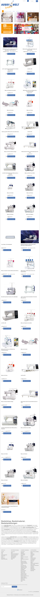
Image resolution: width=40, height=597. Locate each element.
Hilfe (2, 552)
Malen (31, 11)
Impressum (13, 551)
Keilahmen (32, 567)
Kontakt (2, 551)
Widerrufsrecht (13, 555)
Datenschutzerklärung (14, 553)
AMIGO (22, 555)
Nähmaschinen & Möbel (8, 11)
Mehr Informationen (11, 53)
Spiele (32, 562)
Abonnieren (14, 586)
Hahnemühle (23, 580)
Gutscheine (32, 560)
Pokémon (32, 561)
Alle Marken (23, 551)
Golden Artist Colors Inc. (25, 575)
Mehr (34, 11)
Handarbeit (23, 11)
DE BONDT (22, 569)
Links (2, 553)
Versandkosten (36, 591)
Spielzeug (32, 570)
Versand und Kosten (14, 554)
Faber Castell (23, 572)
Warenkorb (3, 555)
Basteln (27, 11)
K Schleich (32, 566)
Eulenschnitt (23, 571)
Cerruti (22, 564)
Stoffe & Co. (18, 11)
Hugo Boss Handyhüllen (35, 565)
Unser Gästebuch (4, 554)
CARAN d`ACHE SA (24, 563)
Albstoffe (22, 552)
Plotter (14, 11)
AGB (11, 552)
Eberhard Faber (23, 570)
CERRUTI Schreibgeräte (35, 563)
